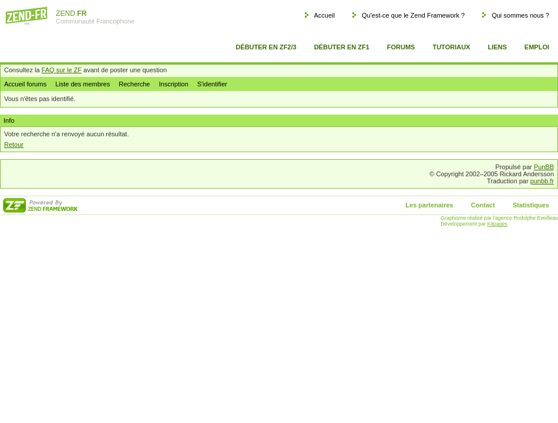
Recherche (134, 84)
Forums (401, 47)
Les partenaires (429, 205)
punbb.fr (542, 180)
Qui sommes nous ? (520, 15)
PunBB (544, 166)
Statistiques (531, 205)
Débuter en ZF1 (341, 47)
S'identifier (212, 84)
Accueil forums (25, 84)
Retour (13, 144)
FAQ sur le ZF (62, 69)
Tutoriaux (451, 47)
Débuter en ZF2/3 (266, 47)
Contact (483, 205)
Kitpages (497, 224)
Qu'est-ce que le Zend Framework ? (413, 15)
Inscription (173, 84)
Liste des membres (82, 84)
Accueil (324, 15)
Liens (497, 47)
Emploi (537, 47)
